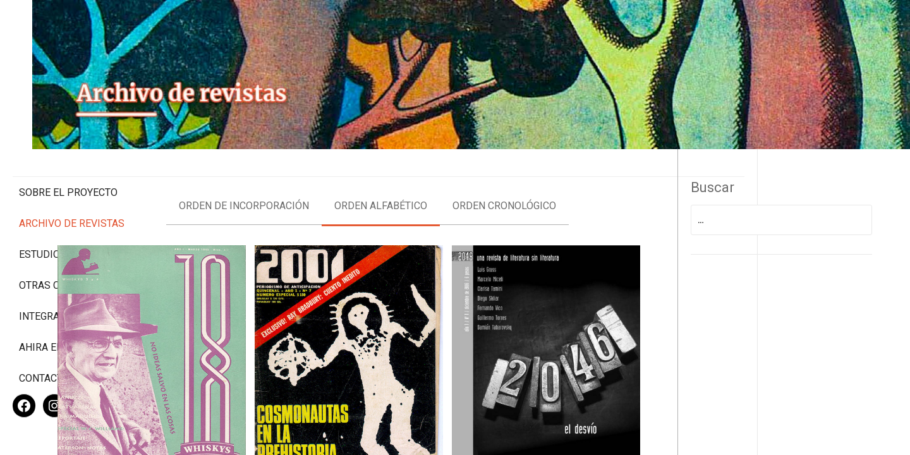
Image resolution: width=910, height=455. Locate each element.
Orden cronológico (582, 184)
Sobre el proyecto (68, 139)
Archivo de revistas (71, 170)
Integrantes (51, 275)
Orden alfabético (459, 184)
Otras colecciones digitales (69, 238)
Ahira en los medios (71, 306)
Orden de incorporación (322, 184)
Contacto (44, 337)
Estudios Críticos (66, 201)
